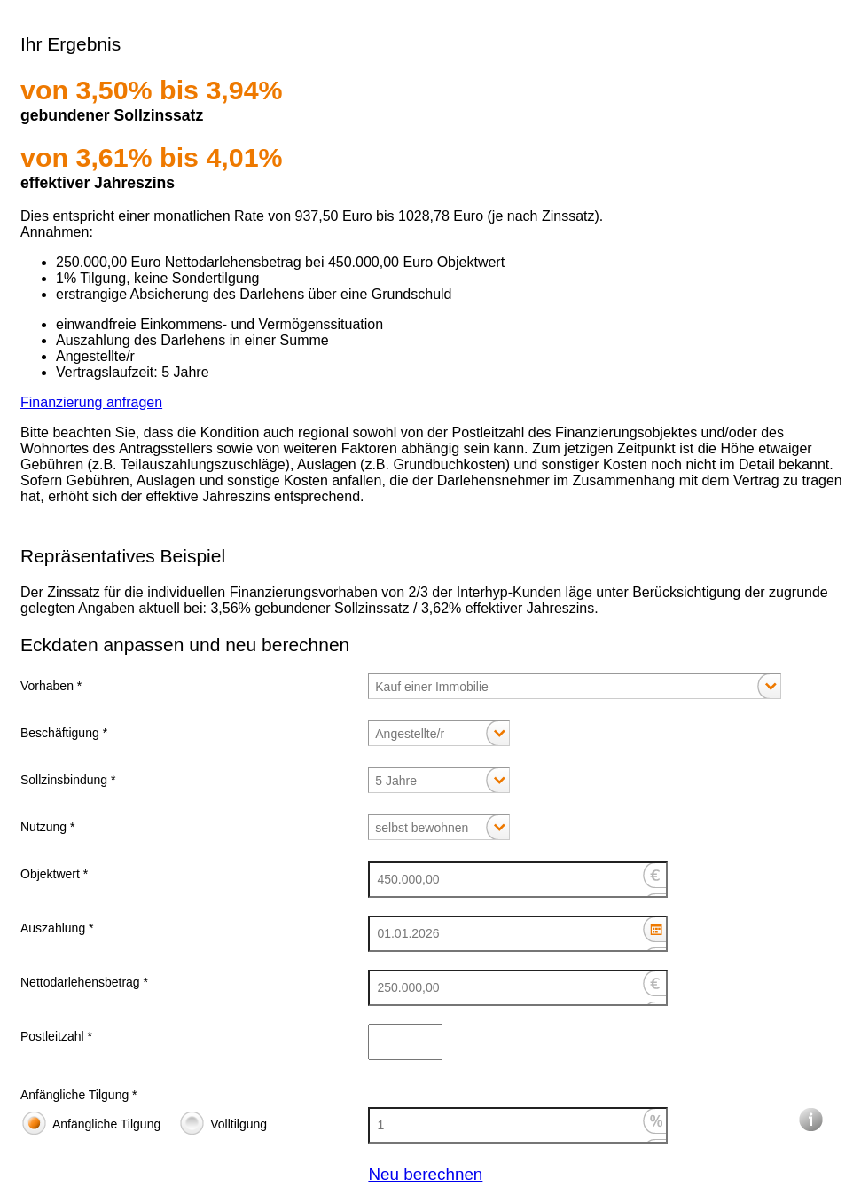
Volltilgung (238, 1124)
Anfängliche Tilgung (106, 1124)
